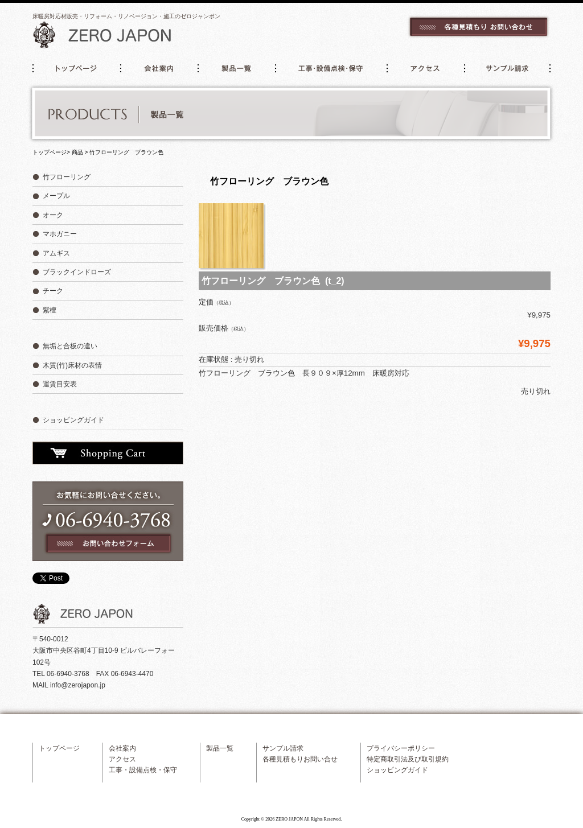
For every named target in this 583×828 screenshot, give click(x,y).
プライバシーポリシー (401, 748)
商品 (77, 152)
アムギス (56, 253)
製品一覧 (238, 68)
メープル (56, 196)
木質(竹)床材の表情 (72, 365)
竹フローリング (67, 177)
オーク (53, 215)
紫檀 (49, 310)
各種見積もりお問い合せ (300, 759)
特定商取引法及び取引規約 (408, 759)
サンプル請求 (508, 68)
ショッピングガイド (73, 420)
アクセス (426, 68)
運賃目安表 (60, 384)
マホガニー (60, 234)
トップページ (75, 68)
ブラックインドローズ (77, 272)
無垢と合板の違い (70, 346)
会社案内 (158, 68)
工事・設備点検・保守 (332, 68)
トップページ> (51, 152)
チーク (53, 291)
